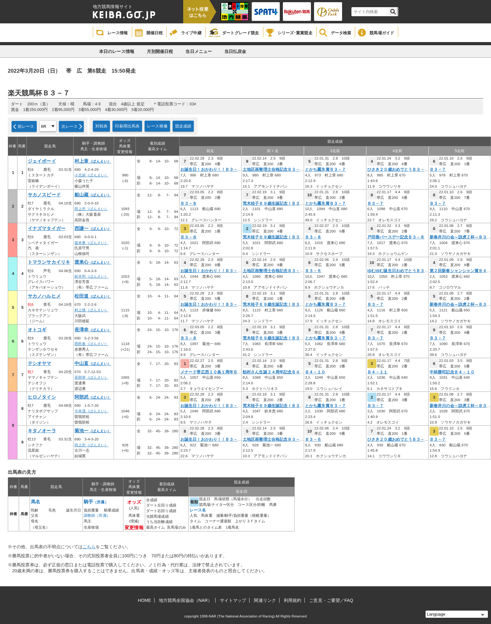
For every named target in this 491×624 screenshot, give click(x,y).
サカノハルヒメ (44, 296)
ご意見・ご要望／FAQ (331, 600)
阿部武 (92, 397)
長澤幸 (92, 329)
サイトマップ (233, 600)
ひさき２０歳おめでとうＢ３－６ (398, 169)
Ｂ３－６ (313, 271)
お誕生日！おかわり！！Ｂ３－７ (211, 169)
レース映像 (157, 126)
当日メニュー (198, 51)
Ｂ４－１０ (315, 372)
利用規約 (292, 600)
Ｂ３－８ (188, 203)
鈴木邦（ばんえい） (91, 276)
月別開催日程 (160, 51)
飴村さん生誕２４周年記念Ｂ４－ (273, 372)
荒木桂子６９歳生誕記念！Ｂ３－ (273, 203)
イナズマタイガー (46, 228)
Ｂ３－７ (438, 169)
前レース (26, 126)
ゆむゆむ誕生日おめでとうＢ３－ (398, 271)
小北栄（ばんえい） (91, 175)
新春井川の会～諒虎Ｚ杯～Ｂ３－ (460, 237)
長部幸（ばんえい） (91, 377)
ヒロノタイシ (42, 397)
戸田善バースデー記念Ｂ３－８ (395, 237)
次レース (69, 126)
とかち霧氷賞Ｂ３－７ (325, 169)
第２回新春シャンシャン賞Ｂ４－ (460, 271)
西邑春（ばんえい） (91, 344)
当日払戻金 (235, 51)
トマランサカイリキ (49, 262)
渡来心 (92, 262)
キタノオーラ (42, 430)
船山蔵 (92, 194)
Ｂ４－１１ (377, 372)
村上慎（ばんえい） (91, 310)
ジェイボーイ (42, 161)
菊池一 (92, 430)
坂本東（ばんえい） (91, 243)
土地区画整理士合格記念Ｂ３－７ (273, 169)
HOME (144, 600)
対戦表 (101, 126)
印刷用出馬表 (127, 126)
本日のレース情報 (116, 51)
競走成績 (183, 126)
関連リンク (265, 600)
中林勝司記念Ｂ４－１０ (452, 372)
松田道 (92, 296)
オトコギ (37, 329)
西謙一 (92, 228)
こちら (89, 546)
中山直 (92, 363)
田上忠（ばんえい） (91, 209)
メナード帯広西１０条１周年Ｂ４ (211, 372)
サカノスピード (44, 194)
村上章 (92, 161)
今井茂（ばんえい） (91, 411)
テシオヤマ (39, 363)
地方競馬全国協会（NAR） (185, 600)
